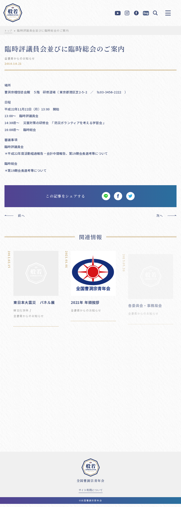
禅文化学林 (22, 313)
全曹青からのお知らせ (21, 58)
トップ (9, 30)
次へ (159, 218)
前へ (21, 218)
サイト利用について (91, 493)
